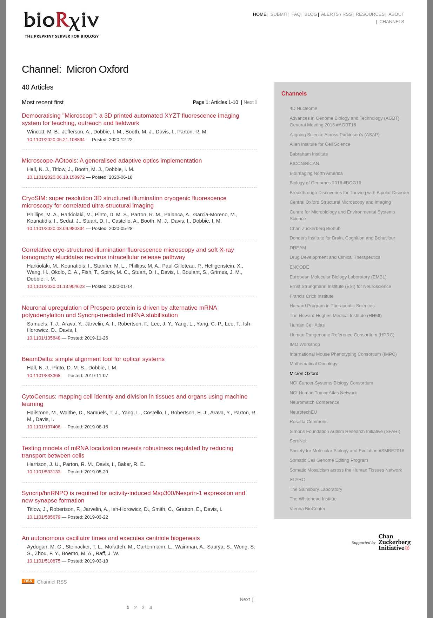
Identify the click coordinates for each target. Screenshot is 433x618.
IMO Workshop (304, 344)
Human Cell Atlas (307, 325)
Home (260, 14)
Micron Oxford (303, 373)
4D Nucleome (303, 108)
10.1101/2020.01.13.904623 (56, 286)
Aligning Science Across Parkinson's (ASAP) (334, 134)
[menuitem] (260, 14)
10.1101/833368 (43, 375)
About (396, 14)
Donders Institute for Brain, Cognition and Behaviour (342, 238)
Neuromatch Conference (314, 402)
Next (250, 102)
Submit (279, 14)
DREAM (297, 247)
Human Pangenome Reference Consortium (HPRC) (341, 334)
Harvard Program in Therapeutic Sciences (331, 305)
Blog (311, 14)
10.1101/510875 (43, 561)
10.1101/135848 (43, 338)
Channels (391, 21)
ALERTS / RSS (336, 14)
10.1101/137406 (43, 426)
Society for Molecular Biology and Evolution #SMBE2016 (346, 450)
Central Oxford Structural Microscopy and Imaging (340, 202)
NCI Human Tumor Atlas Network (323, 392)
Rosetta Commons (308, 421)
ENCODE (299, 267)
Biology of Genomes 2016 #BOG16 (325, 182)
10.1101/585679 (43, 517)
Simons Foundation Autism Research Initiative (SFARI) (344, 431)
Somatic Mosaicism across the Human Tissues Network (345, 470)
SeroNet (297, 440)
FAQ (296, 14)
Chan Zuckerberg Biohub (314, 228)
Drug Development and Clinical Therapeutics (334, 257)
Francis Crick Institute (311, 296)
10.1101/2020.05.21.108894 (56, 139)
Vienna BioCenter (307, 508)
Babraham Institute (308, 154)
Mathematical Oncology (313, 363)
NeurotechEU (303, 412)
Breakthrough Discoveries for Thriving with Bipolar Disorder (349, 192)
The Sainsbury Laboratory (315, 489)
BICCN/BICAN (304, 163)
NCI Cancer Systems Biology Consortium (331, 383)
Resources (370, 14)
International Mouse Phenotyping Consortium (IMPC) (343, 354)
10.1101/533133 (43, 471)
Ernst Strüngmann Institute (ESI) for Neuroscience (340, 286)
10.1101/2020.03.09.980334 (56, 228)
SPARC (297, 479)
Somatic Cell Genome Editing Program (328, 460)
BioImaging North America (315, 173)
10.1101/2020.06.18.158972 (56, 177)
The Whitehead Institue (313, 498)
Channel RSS (52, 582)
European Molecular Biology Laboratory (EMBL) (337, 277)
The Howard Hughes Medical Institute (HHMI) (335, 315)
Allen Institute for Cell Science (319, 144)
